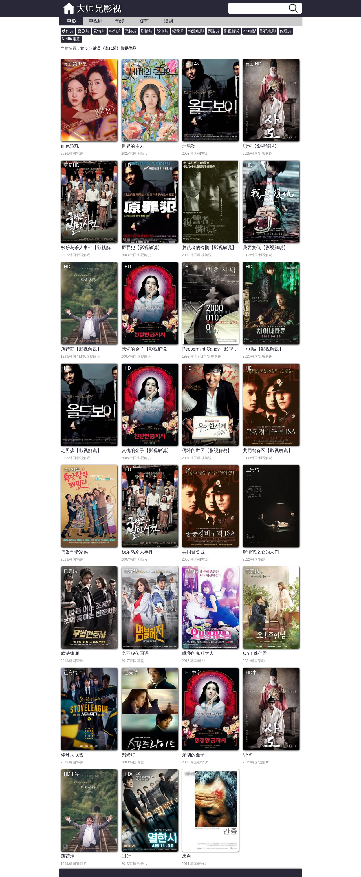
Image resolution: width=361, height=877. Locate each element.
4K (188, 469)
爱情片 (99, 31)
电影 (71, 21)
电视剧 (95, 21)
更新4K (192, 63)
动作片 (68, 31)
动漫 (119, 21)
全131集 (72, 469)
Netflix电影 (71, 39)
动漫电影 (196, 31)
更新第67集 (75, 63)
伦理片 (286, 31)
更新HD (132, 63)
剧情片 (147, 31)
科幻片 (115, 31)
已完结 (252, 469)
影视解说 (231, 31)
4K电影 (249, 31)
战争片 (162, 31)
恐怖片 (131, 31)
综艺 (144, 21)
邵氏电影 (268, 31)
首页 (84, 48)
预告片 (214, 31)
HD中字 (193, 672)
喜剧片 (83, 31)
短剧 (168, 21)
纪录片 (178, 31)
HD (127, 165)
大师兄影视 (98, 8)
